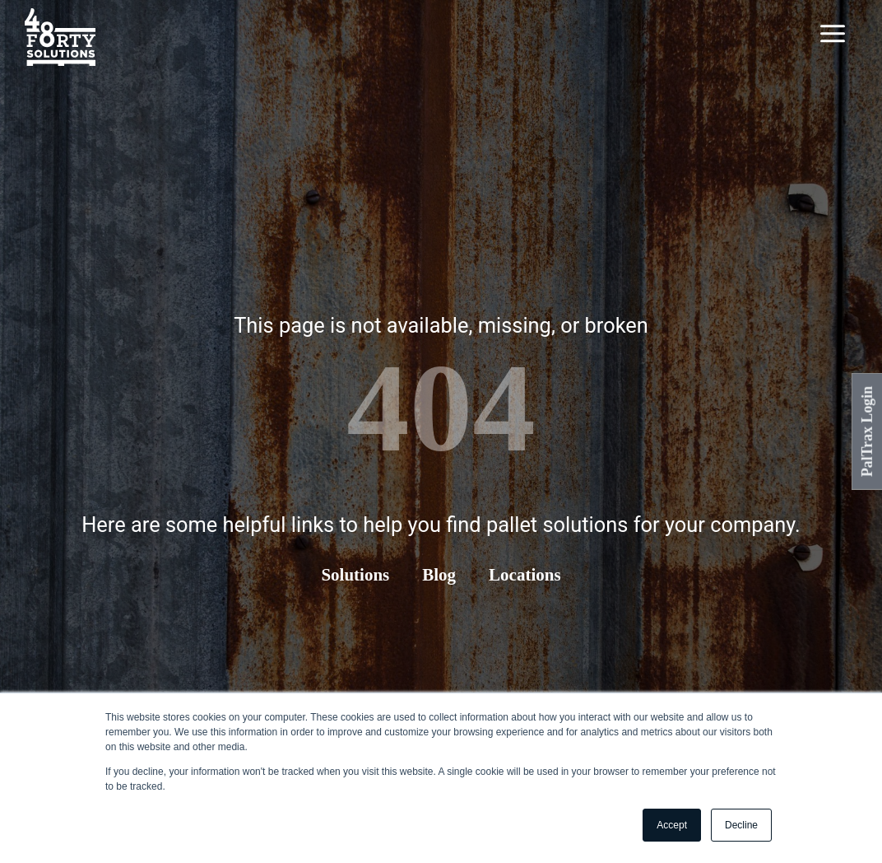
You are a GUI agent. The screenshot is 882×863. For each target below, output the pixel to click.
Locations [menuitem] (525, 575)
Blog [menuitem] (439, 575)
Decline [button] (741, 825)
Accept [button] (672, 825)
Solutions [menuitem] (355, 575)
